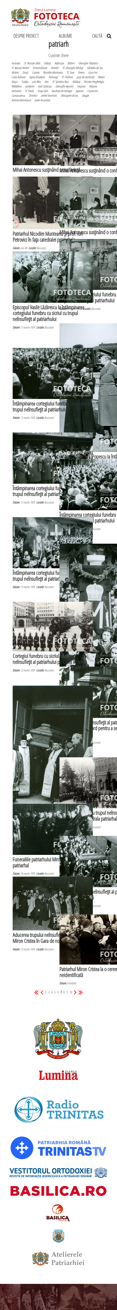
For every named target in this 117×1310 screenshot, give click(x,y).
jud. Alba (36, 82)
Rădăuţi (76, 82)
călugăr (85, 95)
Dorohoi (33, 95)
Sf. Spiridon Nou (60, 82)
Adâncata (59, 63)
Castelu (35, 72)
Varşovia (81, 86)
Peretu (81, 72)
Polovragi (53, 77)
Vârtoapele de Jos (69, 95)
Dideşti (47, 63)
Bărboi (101, 77)
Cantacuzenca (18, 95)
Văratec (15, 72)
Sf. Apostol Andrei (20, 68)
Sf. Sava (70, 72)
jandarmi (29, 86)
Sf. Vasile (29, 91)
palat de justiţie (42, 100)
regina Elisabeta (37, 77)
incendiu (16, 63)
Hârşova (93, 86)
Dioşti (25, 72)
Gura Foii (92, 72)
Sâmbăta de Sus (95, 68)
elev (46, 82)
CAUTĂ (101, 35)
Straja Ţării (42, 91)
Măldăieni (16, 86)
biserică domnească (21, 100)
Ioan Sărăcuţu (45, 86)
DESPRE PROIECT (26, 35)
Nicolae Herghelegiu (94, 82)
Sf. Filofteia (67, 77)
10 (71, 992)
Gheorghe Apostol (64, 86)
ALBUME (65, 35)
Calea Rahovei (18, 77)
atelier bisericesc (49, 95)
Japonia (79, 91)
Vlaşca (14, 82)
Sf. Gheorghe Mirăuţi (72, 68)
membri (54, 68)
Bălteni (71, 63)
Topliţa (24, 82)
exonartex (16, 91)
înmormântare (40, 68)
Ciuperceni (92, 91)
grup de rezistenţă (85, 77)
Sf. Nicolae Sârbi (32, 63)
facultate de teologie (62, 91)
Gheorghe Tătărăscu (88, 63)
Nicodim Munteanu (53, 72)
